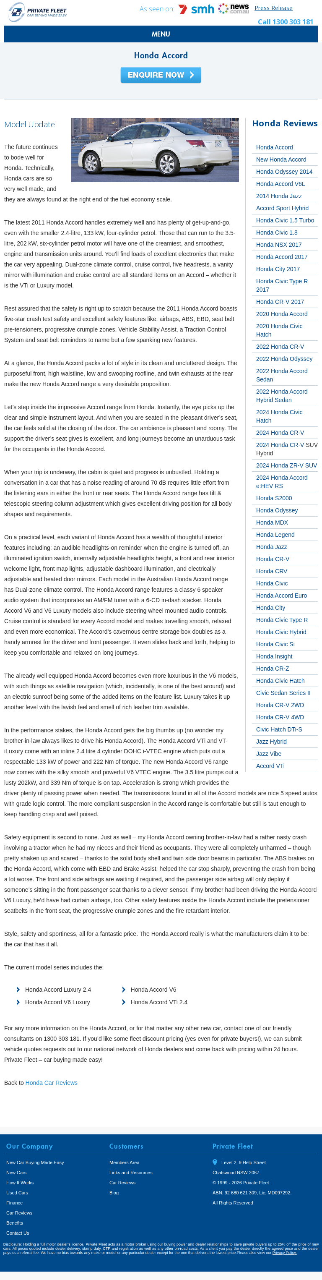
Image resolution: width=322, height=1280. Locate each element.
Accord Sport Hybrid (282, 208)
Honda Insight (274, 656)
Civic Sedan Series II (283, 693)
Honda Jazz (271, 546)
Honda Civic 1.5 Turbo (285, 220)
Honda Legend (275, 534)
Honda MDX (272, 522)
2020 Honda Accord (282, 314)
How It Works (20, 1182)
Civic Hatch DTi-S (279, 729)
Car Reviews (19, 1212)
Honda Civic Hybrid (281, 632)
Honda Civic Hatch (280, 680)
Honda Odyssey (277, 510)
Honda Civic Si (275, 644)
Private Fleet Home (37, 12)
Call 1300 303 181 (286, 21)
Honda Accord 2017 (282, 256)
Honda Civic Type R (282, 619)
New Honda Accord (281, 159)
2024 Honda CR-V (280, 432)
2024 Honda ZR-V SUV (286, 465)
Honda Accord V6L (280, 183)
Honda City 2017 (278, 269)
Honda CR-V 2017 (280, 301)
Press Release (273, 8)
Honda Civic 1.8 (277, 232)
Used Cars (17, 1192)
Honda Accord (274, 147)
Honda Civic (272, 583)
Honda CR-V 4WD (280, 717)
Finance (14, 1202)
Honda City (270, 607)
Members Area (124, 1162)
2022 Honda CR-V (280, 346)
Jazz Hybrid (271, 741)
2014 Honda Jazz (279, 196)
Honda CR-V (272, 559)
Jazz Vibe (268, 753)
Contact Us (17, 1233)
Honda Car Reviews (52, 1082)
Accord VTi (270, 766)
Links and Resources (131, 1172)
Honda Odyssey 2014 (284, 171)
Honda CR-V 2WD (280, 705)
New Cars (16, 1172)
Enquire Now (161, 75)
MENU (161, 34)
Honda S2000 (274, 498)
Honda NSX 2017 (279, 244)
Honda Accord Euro (281, 595)
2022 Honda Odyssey (284, 358)
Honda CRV (271, 571)
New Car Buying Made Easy (35, 1162)
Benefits (14, 1222)
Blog (114, 1192)
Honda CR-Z (272, 668)
